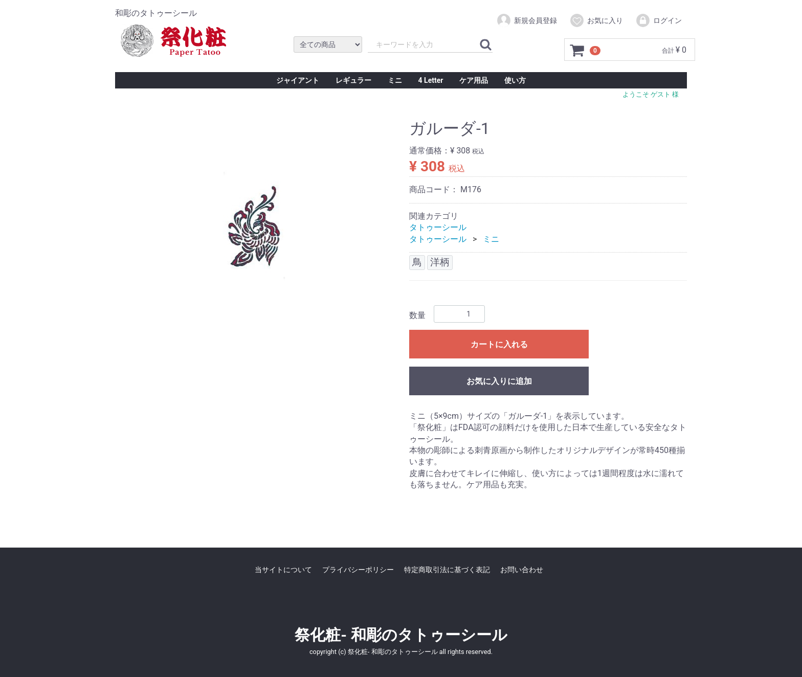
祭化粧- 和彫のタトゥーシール (401, 634)
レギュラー (353, 80)
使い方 (515, 80)
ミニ (395, 80)
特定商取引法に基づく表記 (447, 569)
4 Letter (430, 80)
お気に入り (596, 20)
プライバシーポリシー (358, 569)
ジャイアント (297, 80)
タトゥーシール (437, 227)
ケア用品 (473, 80)
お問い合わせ (521, 569)
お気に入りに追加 (499, 381)
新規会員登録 (526, 20)
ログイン (658, 20)
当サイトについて (283, 569)
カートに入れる (499, 344)
